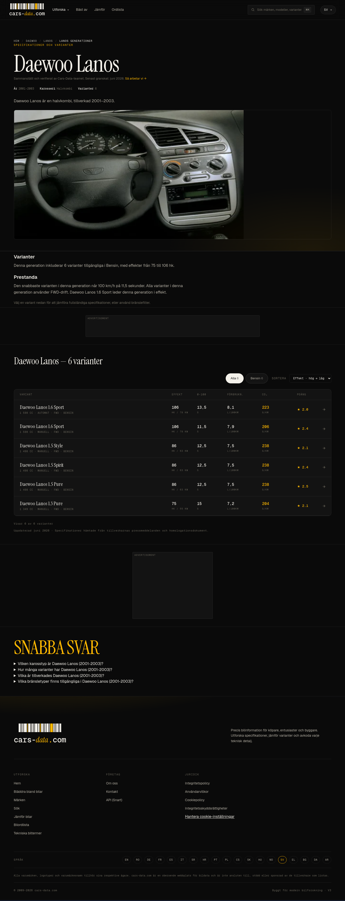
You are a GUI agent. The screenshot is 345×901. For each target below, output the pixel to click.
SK (249, 860)
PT (216, 860)
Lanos (48, 41)
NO (271, 860)
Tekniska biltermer (28, 834)
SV (282, 860)
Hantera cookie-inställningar (210, 817)
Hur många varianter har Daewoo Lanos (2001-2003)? (65, 670)
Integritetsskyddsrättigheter (206, 809)
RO (138, 860)
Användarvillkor (197, 792)
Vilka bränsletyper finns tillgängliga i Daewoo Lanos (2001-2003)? (75, 682)
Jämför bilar (23, 817)
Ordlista (122, 10)
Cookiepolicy (195, 801)
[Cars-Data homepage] (31, 10)
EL (293, 860)
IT (182, 860)
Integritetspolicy (197, 784)
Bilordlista (21, 826)
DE (149, 860)
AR (327, 860)
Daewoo (31, 41)
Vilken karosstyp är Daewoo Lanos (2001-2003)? (60, 664)
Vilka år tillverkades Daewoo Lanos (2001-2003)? (61, 676)
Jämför (103, 10)
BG (305, 860)
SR (193, 860)
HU (260, 860)
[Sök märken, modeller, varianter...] (275, 10)
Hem (16, 41)
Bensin (257, 379)
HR (204, 860)
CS (238, 860)
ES (171, 860)
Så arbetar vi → (135, 79)
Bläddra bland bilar (28, 792)
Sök (17, 809)
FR (160, 860)
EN (126, 860)
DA (316, 860)
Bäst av (86, 10)
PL (227, 860)
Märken (19, 801)
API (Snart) (114, 801)
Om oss (112, 784)
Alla (235, 379)
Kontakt (112, 792)
